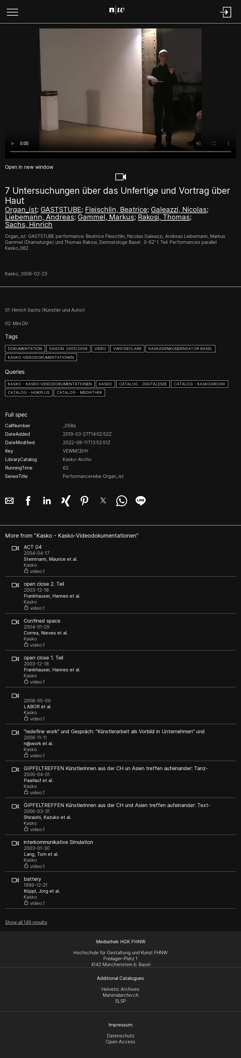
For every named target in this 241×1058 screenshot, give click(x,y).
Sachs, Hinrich (29, 224)
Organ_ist (21, 209)
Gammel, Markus (106, 217)
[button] (12, 13)
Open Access (120, 1042)
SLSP (120, 1001)
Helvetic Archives (120, 989)
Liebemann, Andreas (39, 217)
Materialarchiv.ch (120, 995)
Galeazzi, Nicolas (179, 209)
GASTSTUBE (61, 209)
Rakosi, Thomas (164, 217)
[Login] (225, 18)
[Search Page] (119, 11)
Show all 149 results (26, 922)
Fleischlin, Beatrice (116, 209)
